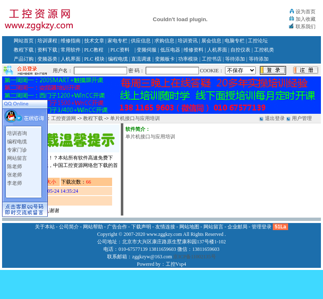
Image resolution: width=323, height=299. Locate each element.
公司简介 (69, 227)
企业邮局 (237, 227)
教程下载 (24, 50)
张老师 (14, 175)
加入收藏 (306, 19)
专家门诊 (17, 150)
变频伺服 (147, 50)
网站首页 (24, 41)
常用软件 (71, 50)
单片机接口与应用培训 (135, 118)
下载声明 (141, 227)
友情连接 (165, 227)
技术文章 (94, 41)
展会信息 (211, 41)
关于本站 (45, 227)
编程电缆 (118, 59)
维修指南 (71, 41)
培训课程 (47, 41)
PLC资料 (120, 50)
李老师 (14, 183)
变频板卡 (165, 59)
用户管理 (302, 118)
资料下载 (47, 50)
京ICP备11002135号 (194, 257)
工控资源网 (63, 118)
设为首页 (306, 12)
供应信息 (141, 41)
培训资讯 (188, 41)
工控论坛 (258, 41)
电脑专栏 (235, 41)
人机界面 (217, 50)
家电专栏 (117, 41)
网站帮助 (93, 227)
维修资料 (193, 50)
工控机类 (264, 50)
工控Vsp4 (176, 264)
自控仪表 (240, 50)
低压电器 (170, 50)
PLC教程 (93, 50)
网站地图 (189, 227)
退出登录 (275, 118)
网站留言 (17, 158)
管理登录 (262, 227)
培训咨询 (17, 133)
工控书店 (212, 59)
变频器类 (47, 59)
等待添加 (235, 59)
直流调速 (141, 59)
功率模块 (188, 59)
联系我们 (306, 26)
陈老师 (14, 166)
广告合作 (117, 227)
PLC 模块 (94, 59)
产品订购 (24, 59)
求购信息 (164, 41)
